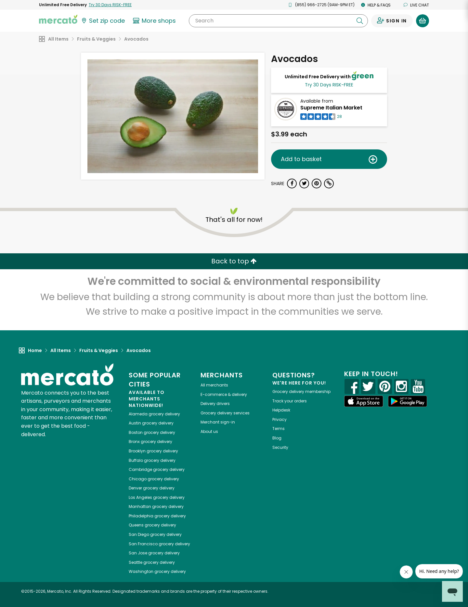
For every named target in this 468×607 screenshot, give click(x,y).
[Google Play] (407, 401)
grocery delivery (154, 414)
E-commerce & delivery (224, 394)
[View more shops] (155, 21)
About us (209, 431)
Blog (276, 438)
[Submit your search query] (359, 20)
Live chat (416, 5)
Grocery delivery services (225, 413)
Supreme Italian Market (331, 107)
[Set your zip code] (103, 21)
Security (280, 447)
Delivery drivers (215, 403)
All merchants (214, 385)
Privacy (279, 419)
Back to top (234, 261)
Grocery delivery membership (301, 391)
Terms (278, 428)
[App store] (363, 401)
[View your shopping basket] (422, 20)
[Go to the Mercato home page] (58, 19)
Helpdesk (281, 410)
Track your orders (289, 401)
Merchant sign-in (218, 422)
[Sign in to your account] (392, 20)
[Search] (278, 20)
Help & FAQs (376, 5)
